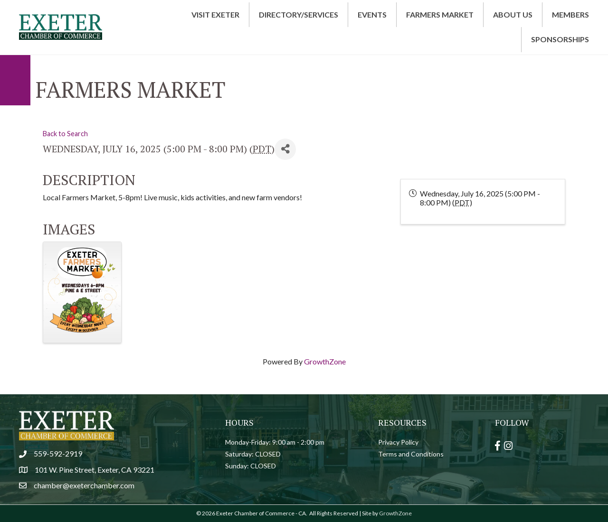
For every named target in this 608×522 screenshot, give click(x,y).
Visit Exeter (215, 14)
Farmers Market (440, 14)
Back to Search (65, 134)
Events (372, 14)
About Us (512, 14)
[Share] (285, 149)
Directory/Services (298, 14)
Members (570, 14)
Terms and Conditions (411, 454)
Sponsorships (560, 39)
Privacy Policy (398, 442)
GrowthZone (325, 361)
